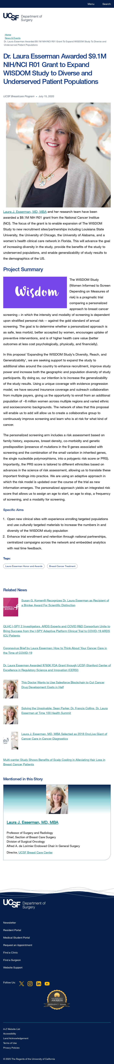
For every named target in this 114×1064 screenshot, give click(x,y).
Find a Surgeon (12, 960)
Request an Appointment (17, 945)
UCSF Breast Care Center (36, 852)
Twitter (21, 983)
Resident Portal (12, 930)
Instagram (30, 983)
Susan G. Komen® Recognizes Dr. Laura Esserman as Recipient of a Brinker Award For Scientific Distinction (65, 603)
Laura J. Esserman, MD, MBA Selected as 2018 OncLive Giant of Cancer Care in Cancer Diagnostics (64, 736)
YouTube (47, 983)
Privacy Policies (11, 1047)
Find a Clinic (10, 952)
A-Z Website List (11, 1029)
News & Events (12, 38)
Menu (91, 4)
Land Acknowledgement (15, 1038)
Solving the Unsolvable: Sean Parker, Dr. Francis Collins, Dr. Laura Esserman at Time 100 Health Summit (64, 710)
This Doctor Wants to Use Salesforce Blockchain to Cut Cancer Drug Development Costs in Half (62, 685)
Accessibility (9, 1033)
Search (106, 4)
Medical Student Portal (16, 937)
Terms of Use (10, 1043)
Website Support (12, 967)
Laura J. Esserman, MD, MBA (25, 210)
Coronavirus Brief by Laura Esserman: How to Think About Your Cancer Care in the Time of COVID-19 (55, 650)
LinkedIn (38, 983)
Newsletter (9, 922)
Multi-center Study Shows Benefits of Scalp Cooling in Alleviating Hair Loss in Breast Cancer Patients (54, 762)
